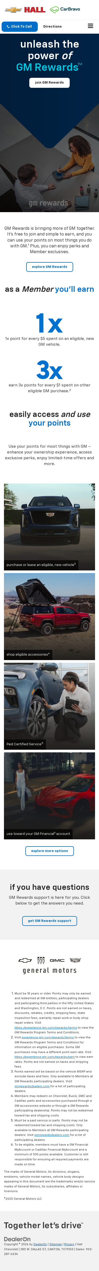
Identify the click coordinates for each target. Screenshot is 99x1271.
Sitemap (55, 1244)
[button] (20, 27)
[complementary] (83, 1255)
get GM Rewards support (49, 921)
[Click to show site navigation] (90, 27)
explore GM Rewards (49, 267)
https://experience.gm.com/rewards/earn (45, 1056)
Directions (52, 26)
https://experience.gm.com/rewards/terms (46, 1027)
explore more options (49, 851)
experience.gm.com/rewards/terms (48, 1037)
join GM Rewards (49, 82)
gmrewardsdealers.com (32, 1086)
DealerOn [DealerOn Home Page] (40, 1244)
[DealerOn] (17, 1239)
